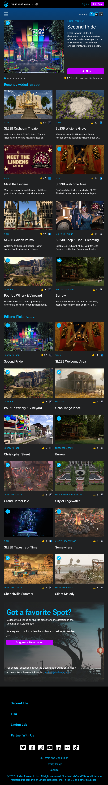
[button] (22, 4)
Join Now (85, 71)
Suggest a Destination (29, 642)
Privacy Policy (54, 764)
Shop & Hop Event (64, 234)
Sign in (85, 4)
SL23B (7, 122)
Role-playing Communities (68, 494)
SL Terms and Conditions (54, 757)
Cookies (54, 770)
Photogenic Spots (65, 289)
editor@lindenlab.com (58, 672)
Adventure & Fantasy (65, 541)
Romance (8, 289)
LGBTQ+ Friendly (75, 21)
